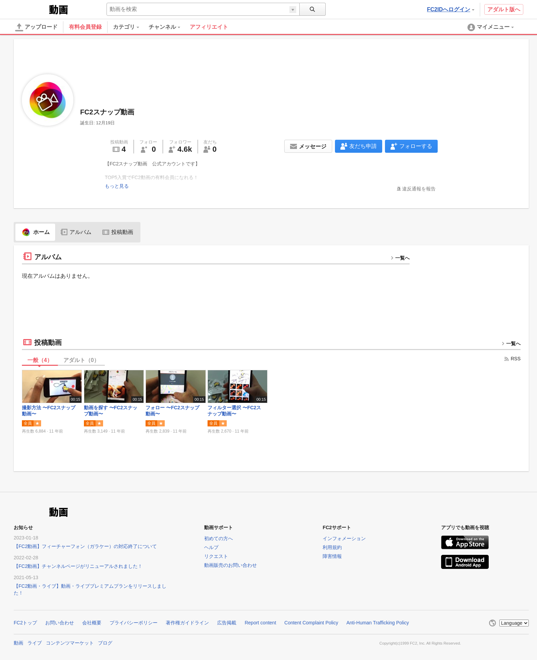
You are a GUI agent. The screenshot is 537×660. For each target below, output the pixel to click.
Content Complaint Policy (311, 622)
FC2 (31, 8)
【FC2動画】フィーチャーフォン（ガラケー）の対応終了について (85, 546)
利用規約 (332, 547)
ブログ (105, 643)
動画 (18, 643)
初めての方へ (218, 538)
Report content (260, 622)
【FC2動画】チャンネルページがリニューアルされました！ (78, 566)
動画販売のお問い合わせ (230, 565)
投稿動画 (117, 232)
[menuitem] (131, 27)
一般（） (39, 360)
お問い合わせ (59, 622)
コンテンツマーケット (70, 643)
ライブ (34, 643)
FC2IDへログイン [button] (450, 9)
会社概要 (91, 622)
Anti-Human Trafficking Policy (377, 622)
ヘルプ (211, 547)
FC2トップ (25, 622)
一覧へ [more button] (400, 258)
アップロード (36, 27)
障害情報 (332, 556)
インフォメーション (344, 538)
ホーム (35, 232)
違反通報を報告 (419, 188)
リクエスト (216, 556)
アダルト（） (81, 360)
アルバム (76, 232)
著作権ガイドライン (187, 622)
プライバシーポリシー (134, 622)
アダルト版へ (503, 9)
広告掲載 (226, 622)
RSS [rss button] (512, 358)
